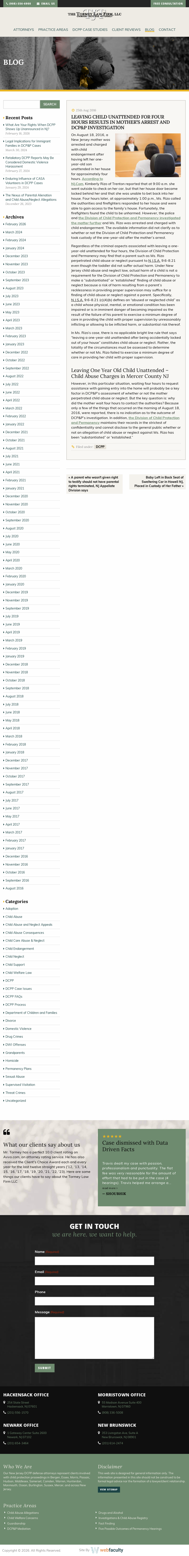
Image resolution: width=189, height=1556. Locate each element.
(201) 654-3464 (17, 1443)
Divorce (10, 1021)
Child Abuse (13, 917)
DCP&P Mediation (19, 1528)
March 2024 (13, 232)
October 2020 (15, 512)
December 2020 (16, 496)
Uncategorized (15, 1101)
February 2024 (15, 240)
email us (46, 4)
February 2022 (15, 416)
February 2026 (15, 224)
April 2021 (12, 472)
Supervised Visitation (20, 1085)
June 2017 (12, 808)
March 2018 (13, 736)
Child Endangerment (19, 949)
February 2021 (15, 480)
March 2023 (13, 328)
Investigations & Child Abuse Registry (123, 1518)
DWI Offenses (15, 1045)
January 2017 (14, 848)
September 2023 (17, 280)
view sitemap (109, 1490)
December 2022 (16, 352)
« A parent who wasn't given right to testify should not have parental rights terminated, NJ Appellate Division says (94, 483)
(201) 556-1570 (17, 1412)
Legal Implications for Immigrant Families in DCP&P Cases (28, 143)
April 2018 (12, 728)
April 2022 (12, 400)
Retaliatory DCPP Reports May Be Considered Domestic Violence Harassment (29, 162)
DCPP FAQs (13, 997)
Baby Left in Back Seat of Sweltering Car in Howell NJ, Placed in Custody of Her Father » (159, 481)
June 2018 (12, 712)
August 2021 (14, 448)
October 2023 (15, 272)
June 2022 (12, 392)
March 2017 (13, 832)
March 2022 (13, 408)
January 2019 (14, 656)
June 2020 (12, 544)
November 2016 (16, 864)
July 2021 (11, 456)
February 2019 (15, 648)
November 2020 (16, 504)
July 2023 (11, 296)
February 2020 (15, 576)
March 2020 (13, 568)
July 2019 (11, 616)
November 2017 (16, 768)
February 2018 (15, 744)
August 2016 (14, 888)
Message (49, 1312)
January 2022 (14, 424)
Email (46, 1272)
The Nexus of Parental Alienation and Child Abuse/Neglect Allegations (31, 197)
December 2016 (16, 856)
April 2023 (12, 320)
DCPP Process (15, 1005)
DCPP (100, 447)
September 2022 (17, 368)
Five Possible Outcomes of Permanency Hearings (130, 1528)
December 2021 (16, 432)
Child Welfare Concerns (22, 1518)
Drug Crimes (14, 1037)
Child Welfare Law (18, 973)
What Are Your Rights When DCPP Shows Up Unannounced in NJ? (30, 127)
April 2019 (12, 632)
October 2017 (15, 776)
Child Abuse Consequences (24, 933)
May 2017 (12, 816)
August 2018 (14, 696)
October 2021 (15, 440)
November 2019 (16, 600)
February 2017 (15, 840)
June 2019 (12, 624)
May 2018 (12, 720)
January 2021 (14, 488)
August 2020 (14, 528)
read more (110, 1188)
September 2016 (17, 880)
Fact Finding (107, 1523)
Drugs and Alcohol (111, 1512)
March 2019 (13, 640)
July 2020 (11, 536)
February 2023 (15, 336)
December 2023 (16, 256)
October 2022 (15, 360)
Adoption (11, 909)
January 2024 (14, 248)
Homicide (12, 1061)
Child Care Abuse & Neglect (24, 941)
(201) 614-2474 (112, 1443)
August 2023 (14, 288)
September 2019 (17, 608)
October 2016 (15, 872)
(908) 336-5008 (112, 1412)
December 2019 (16, 592)
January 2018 (14, 752)
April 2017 (12, 824)
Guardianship (16, 1523)
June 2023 (12, 304)
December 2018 (16, 664)
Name (47, 1251)
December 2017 (16, 760)
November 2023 (16, 264)
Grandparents (15, 1053)
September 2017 (17, 784)
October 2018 (15, 680)
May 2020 (12, 552)
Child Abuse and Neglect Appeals (28, 925)
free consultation (168, 4)
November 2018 (16, 672)
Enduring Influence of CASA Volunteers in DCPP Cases (25, 181)
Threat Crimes (15, 1093)
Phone (40, 1292)
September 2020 (17, 520)
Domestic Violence (18, 1029)
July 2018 (11, 704)
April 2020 (12, 560)
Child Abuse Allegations (23, 1512)
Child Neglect (14, 957)
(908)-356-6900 (18, 4)
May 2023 (12, 312)
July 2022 (11, 384)
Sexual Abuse (15, 1077)
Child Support (15, 965)
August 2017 (14, 792)
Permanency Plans (18, 1069)
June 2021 (12, 464)
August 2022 (14, 376)
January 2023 (14, 344)
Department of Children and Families (31, 1013)
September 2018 (17, 688)
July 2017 (11, 800)
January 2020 (14, 584)
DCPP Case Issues (18, 989)
